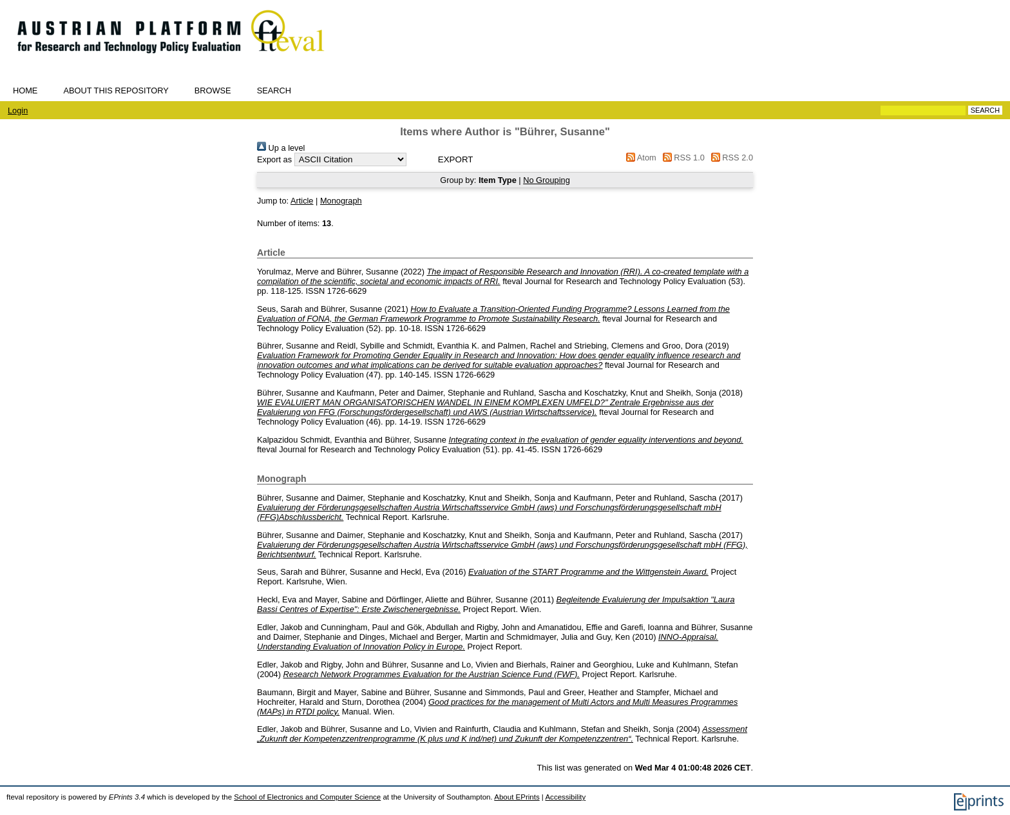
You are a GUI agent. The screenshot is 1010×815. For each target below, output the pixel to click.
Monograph (341, 201)
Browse (213, 90)
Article (302, 201)
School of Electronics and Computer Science (307, 797)
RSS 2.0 (730, 157)
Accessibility (565, 797)
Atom (639, 157)
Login (18, 110)
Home (25, 90)
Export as (274, 159)
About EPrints (516, 797)
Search (274, 90)
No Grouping (546, 180)
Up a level (281, 148)
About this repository (115, 90)
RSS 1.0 (681, 157)
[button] (455, 159)
